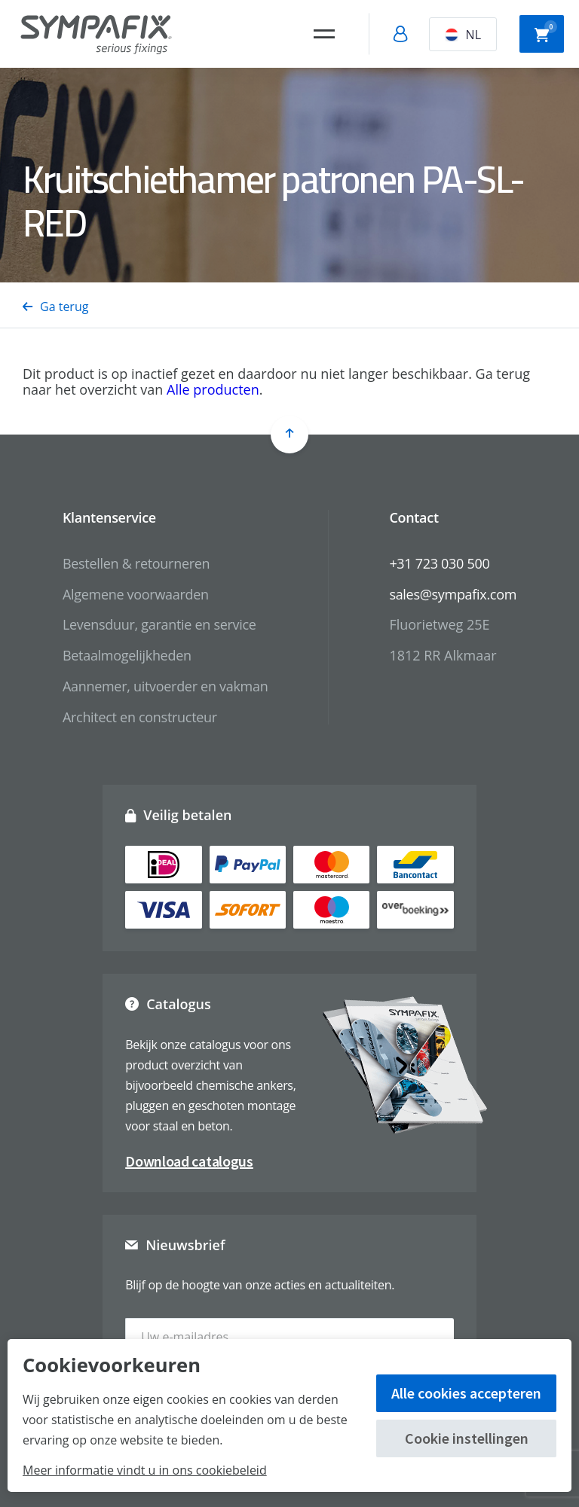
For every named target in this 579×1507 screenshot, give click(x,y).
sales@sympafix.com (452, 594)
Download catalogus (189, 1161)
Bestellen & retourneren (136, 563)
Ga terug (55, 306)
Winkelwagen (546, 32)
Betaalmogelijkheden (127, 655)
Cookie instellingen (466, 1438)
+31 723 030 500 (439, 563)
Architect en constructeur (140, 717)
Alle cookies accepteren (466, 1392)
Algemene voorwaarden (136, 594)
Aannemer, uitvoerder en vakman (165, 686)
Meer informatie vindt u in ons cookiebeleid (145, 1470)
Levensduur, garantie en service (159, 624)
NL (463, 34)
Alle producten (213, 389)
